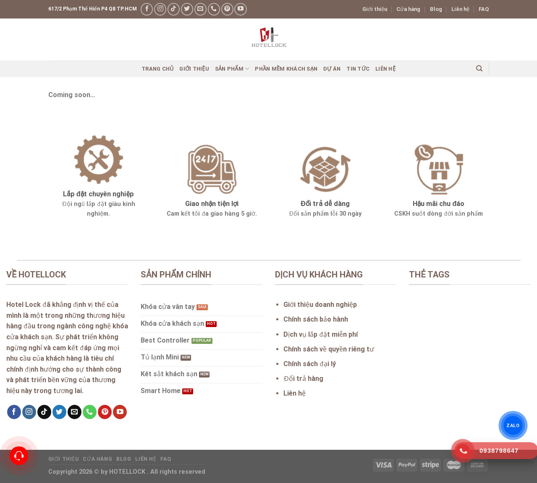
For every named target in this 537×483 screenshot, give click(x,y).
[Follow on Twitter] (187, 9)
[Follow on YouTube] (240, 9)
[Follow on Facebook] (147, 9)
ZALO (513, 425)
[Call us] (214, 9)
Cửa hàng (408, 9)
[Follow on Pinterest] (227, 9)
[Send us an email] (200, 9)
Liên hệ (460, 9)
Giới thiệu (374, 9)
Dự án (332, 69)
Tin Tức (357, 69)
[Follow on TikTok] (174, 9)
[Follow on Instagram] (160, 9)
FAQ (484, 9)
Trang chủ (157, 69)
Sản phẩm (232, 69)
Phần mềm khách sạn (286, 69)
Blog (436, 9)
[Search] (479, 69)
